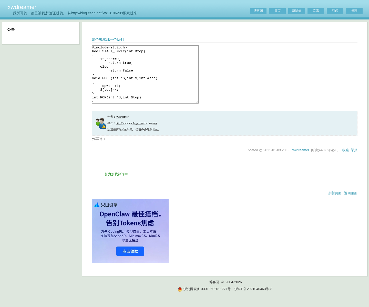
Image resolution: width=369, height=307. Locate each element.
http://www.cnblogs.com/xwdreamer (136, 134)
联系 (316, 11)
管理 (354, 11)
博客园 (258, 11)
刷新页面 (335, 205)
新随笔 (296, 11)
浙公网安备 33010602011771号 (204, 300)
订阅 (335, 11)
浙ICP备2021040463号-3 (253, 300)
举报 (354, 161)
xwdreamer (22, 7)
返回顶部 (350, 205)
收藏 (345, 161)
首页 (277, 11)
